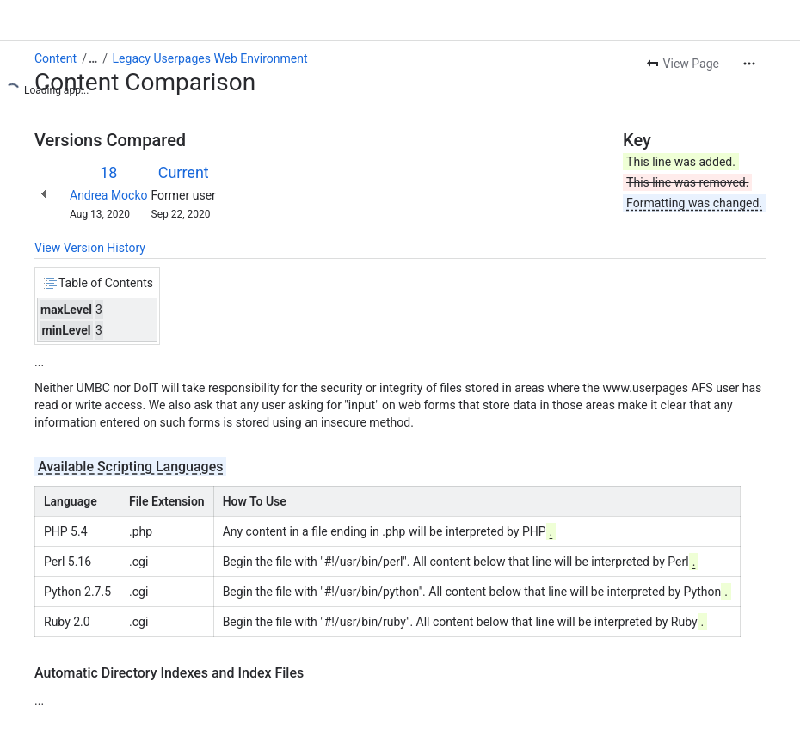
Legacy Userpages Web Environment (210, 58)
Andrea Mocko (109, 195)
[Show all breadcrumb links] (93, 58)
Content (55, 58)
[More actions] (749, 64)
